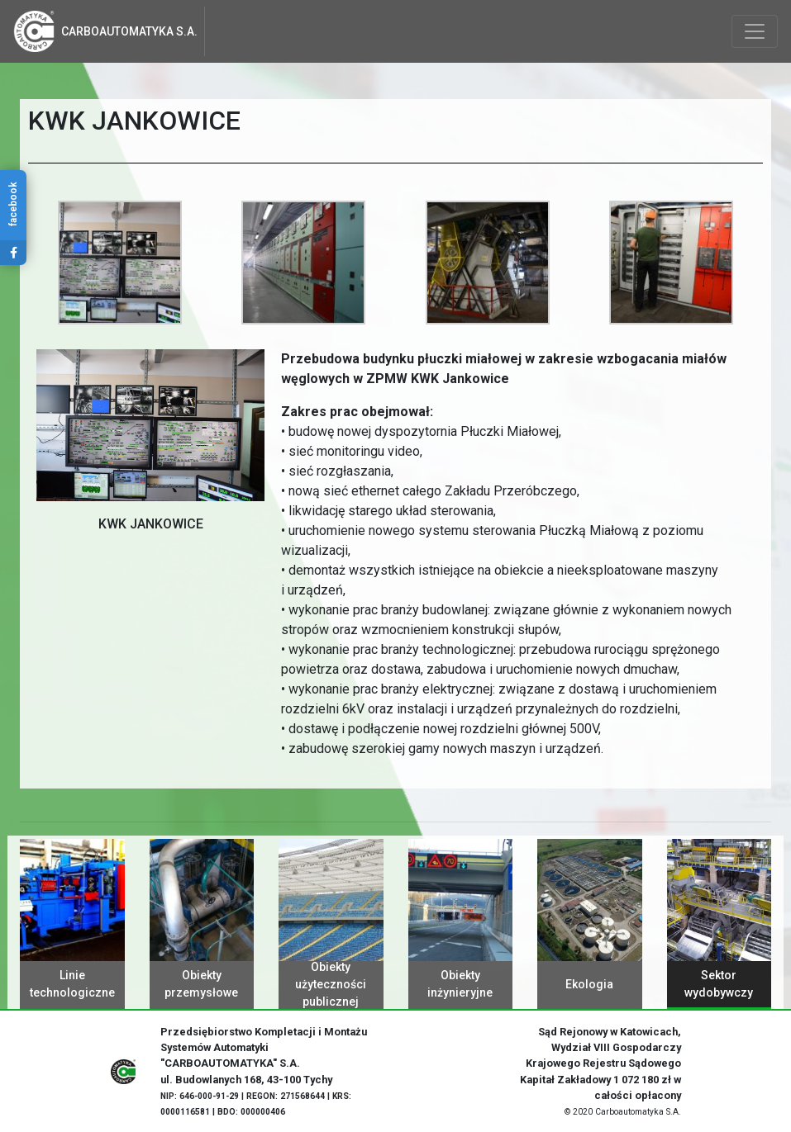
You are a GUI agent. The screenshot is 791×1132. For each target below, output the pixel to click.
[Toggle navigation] (754, 31)
